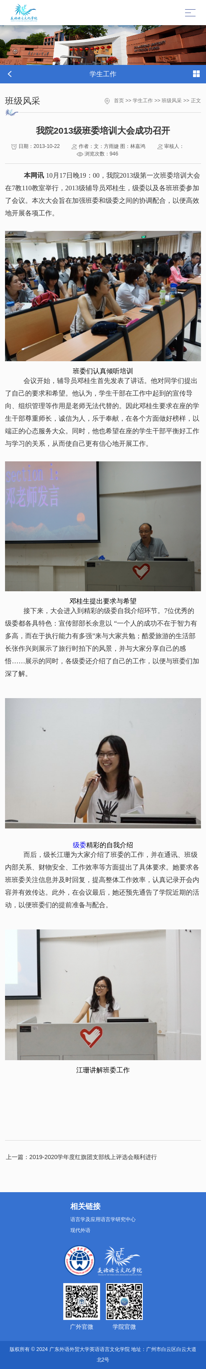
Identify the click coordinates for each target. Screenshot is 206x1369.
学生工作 (143, 101)
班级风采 (172, 101)
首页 (119, 101)
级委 (79, 845)
